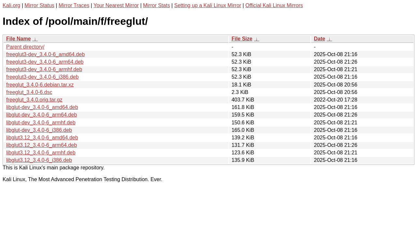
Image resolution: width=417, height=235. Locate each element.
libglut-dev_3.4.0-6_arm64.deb (41, 115)
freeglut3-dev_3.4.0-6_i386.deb (42, 77)
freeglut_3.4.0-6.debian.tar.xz (40, 84)
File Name (18, 38)
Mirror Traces (74, 5)
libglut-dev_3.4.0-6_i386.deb (39, 130)
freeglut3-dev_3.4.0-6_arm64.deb (45, 62)
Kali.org (11, 5)
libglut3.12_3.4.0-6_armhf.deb (41, 152)
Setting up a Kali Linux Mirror (207, 5)
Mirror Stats (156, 5)
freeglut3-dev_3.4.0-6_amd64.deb (45, 54)
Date (319, 38)
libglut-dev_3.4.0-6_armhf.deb (41, 122)
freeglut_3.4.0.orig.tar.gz (34, 99)
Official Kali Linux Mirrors (274, 5)
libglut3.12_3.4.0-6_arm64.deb (41, 145)
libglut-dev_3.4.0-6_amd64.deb (42, 107)
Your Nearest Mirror (116, 5)
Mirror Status (39, 5)
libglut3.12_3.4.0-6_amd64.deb (42, 137)
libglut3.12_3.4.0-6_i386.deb (39, 160)
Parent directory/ (25, 47)
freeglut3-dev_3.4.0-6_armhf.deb (44, 69)
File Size (242, 38)
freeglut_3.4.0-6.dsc (29, 92)
